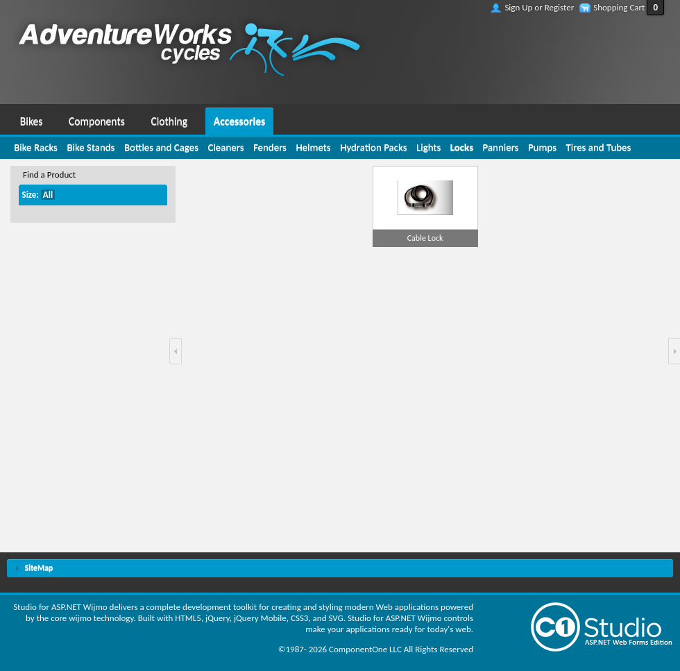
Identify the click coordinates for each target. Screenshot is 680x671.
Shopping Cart (619, 7)
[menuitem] (31, 119)
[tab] (340, 568)
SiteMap (39, 567)
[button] (175, 351)
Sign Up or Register (539, 7)
